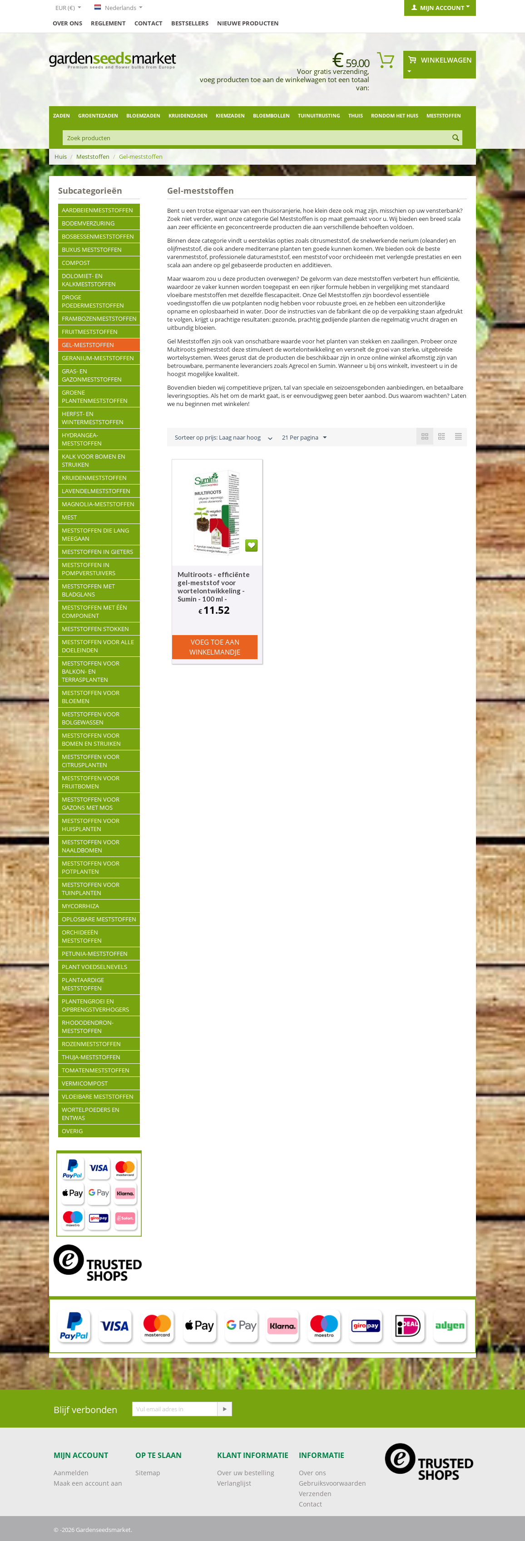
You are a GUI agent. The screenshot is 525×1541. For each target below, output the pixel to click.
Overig (72, 1131)
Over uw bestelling (245, 1472)
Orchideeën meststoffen (82, 936)
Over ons (67, 23)
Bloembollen (271, 115)
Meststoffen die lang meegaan (95, 534)
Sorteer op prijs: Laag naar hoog (224, 438)
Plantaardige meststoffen (83, 984)
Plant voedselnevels (94, 967)
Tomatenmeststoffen (95, 1070)
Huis (60, 156)
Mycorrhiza (80, 906)
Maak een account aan (88, 1483)
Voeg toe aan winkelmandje (214, 646)
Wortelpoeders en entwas (90, 1114)
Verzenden (315, 1493)
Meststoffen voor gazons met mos (90, 803)
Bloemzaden (143, 115)
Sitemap (147, 1472)
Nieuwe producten (248, 23)
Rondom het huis (394, 115)
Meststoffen (443, 115)
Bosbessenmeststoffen (98, 236)
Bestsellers (189, 23)
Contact (148, 23)
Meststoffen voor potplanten (90, 867)
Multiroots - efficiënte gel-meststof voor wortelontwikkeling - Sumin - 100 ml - (214, 586)
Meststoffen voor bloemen (90, 697)
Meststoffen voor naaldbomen (90, 846)
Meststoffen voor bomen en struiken (91, 739)
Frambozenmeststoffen (99, 318)
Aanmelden (71, 1472)
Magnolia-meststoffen (98, 504)
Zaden (61, 115)
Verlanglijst (234, 1483)
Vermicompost (85, 1083)
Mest (69, 517)
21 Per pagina (304, 437)
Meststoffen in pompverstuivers (88, 569)
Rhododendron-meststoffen (88, 1026)
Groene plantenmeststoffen (95, 396)
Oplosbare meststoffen (99, 919)
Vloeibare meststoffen (98, 1096)
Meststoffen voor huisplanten (90, 825)
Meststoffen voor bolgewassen (90, 718)
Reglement (108, 23)
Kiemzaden (230, 115)
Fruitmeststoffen (90, 332)
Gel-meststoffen (88, 345)
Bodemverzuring (88, 223)
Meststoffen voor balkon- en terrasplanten (90, 671)
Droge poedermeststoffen (93, 301)
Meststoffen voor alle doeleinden (98, 646)
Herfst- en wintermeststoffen (93, 418)
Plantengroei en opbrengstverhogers (95, 1005)
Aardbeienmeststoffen (97, 210)
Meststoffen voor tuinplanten (90, 889)
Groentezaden (98, 115)
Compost (76, 263)
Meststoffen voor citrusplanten (90, 761)
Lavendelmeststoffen (96, 491)
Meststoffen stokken (95, 629)
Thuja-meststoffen (91, 1057)
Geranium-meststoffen (98, 358)
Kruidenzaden (188, 115)
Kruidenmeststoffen (94, 478)
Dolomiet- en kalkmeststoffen (89, 280)
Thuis (355, 115)
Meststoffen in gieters (97, 552)
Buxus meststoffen (92, 249)
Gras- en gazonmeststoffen (92, 375)
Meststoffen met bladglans (88, 590)
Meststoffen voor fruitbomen (90, 782)
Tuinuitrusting (319, 115)
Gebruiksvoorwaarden (332, 1483)
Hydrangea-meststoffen (82, 439)
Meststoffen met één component (94, 611)
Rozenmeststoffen (91, 1044)
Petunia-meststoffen (95, 953)
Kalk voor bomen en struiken (93, 460)
